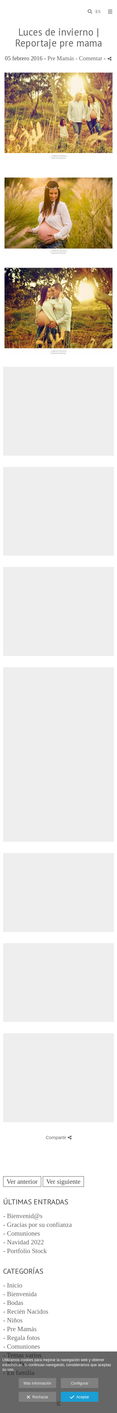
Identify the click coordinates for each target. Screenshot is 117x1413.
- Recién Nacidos (25, 1311)
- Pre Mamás (20, 1329)
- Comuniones (21, 1233)
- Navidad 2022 (23, 1242)
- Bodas (13, 1302)
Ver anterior (22, 1181)
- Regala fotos (21, 1337)
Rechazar (37, 1397)
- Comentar (90, 58)
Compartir (58, 1137)
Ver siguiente (63, 1181)
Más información (37, 1383)
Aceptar (79, 1397)
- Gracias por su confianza (37, 1224)
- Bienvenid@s (22, 1216)
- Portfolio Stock (25, 1251)
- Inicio (12, 1285)
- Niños (12, 1320)
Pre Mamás (60, 58)
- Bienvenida (20, 1294)
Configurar (79, 1383)
